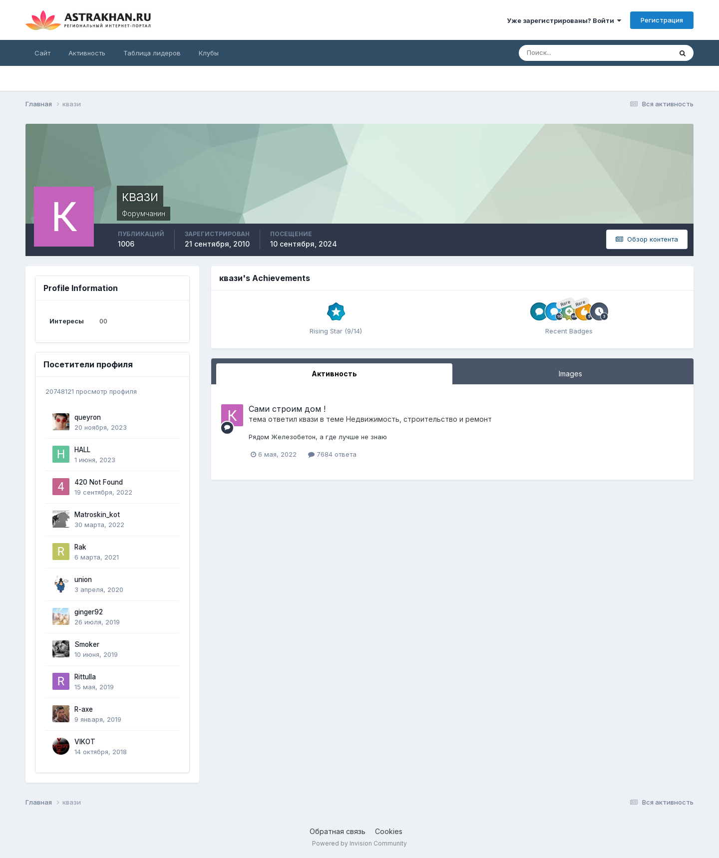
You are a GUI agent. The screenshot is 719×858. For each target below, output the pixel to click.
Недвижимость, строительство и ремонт (419, 419)
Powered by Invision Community (359, 843)
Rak (80, 547)
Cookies (388, 831)
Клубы (209, 53)
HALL (82, 450)
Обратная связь (337, 831)
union (83, 579)
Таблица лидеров (152, 53)
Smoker (86, 644)
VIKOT (84, 742)
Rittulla (85, 677)
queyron (87, 417)
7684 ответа (332, 454)
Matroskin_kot (97, 515)
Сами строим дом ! (287, 409)
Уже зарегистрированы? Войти (564, 20)
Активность (86, 53)
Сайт (42, 53)
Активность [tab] (334, 373)
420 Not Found (98, 482)
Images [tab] (570, 373)
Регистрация (662, 20)
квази (308, 419)
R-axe (83, 709)
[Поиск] (563, 53)
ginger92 (88, 612)
